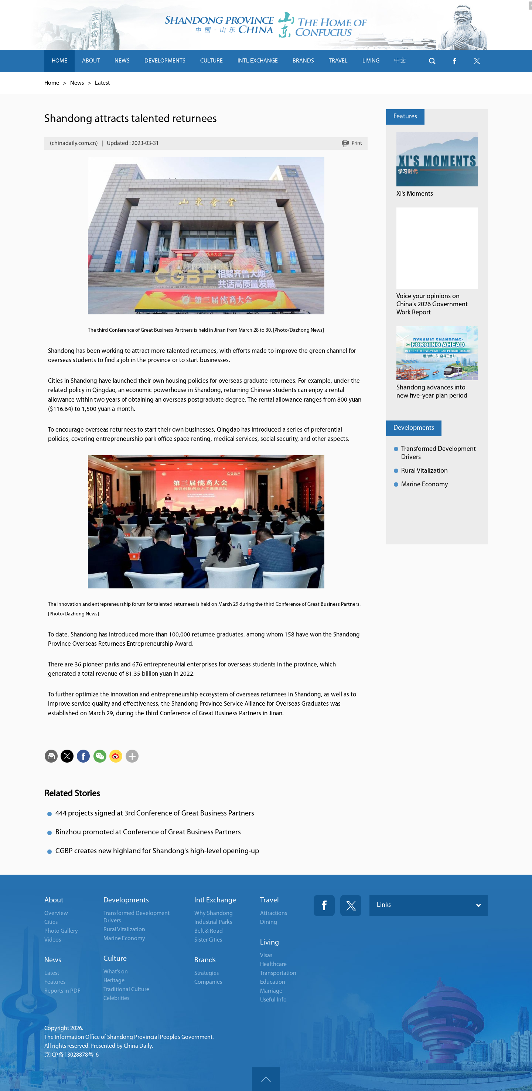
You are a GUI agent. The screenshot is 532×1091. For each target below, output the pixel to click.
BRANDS (303, 61)
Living (269, 942)
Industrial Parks (213, 922)
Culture (115, 959)
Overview (56, 913)
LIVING (370, 61)
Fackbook (324, 905)
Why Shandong (213, 913)
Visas (266, 956)
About (54, 900)
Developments (413, 428)
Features (405, 116)
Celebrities (116, 999)
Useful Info (273, 1000)
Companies (208, 982)
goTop (266, 1079)
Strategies (206, 973)
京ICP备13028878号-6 (71, 1055)
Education (272, 982)
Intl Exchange (215, 900)
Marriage (271, 991)
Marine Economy (424, 484)
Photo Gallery (61, 931)
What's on (115, 972)
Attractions (273, 913)
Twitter (350, 905)
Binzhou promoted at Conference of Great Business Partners (148, 832)
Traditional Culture (126, 990)
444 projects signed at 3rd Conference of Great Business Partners (154, 813)
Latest (102, 83)
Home (51, 83)
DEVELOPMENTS (164, 61)
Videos (52, 940)
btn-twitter (477, 61)
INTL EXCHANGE (258, 61)
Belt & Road (208, 931)
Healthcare (273, 964)
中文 (400, 61)
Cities (51, 922)
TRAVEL (338, 61)
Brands (205, 960)
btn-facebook (454, 61)
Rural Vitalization (424, 470)
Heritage (114, 981)
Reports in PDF (62, 991)
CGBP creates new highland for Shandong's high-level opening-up (157, 851)
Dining (268, 922)
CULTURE (211, 61)
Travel (269, 900)
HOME (59, 61)
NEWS (122, 61)
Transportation (278, 973)
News (77, 83)
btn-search (432, 61)
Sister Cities (208, 940)
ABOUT (91, 61)
